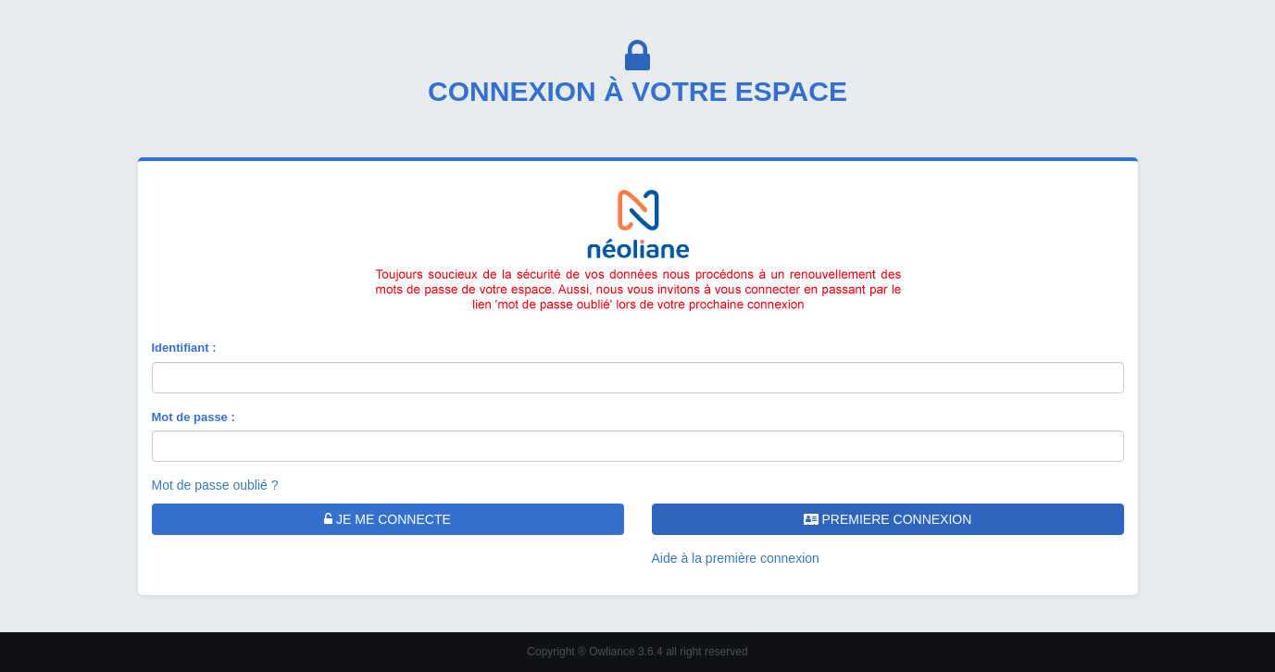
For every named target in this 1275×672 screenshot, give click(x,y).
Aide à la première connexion (735, 558)
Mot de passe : (193, 417)
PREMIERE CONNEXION (888, 519)
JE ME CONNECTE (387, 519)
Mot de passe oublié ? (215, 485)
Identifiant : (184, 348)
